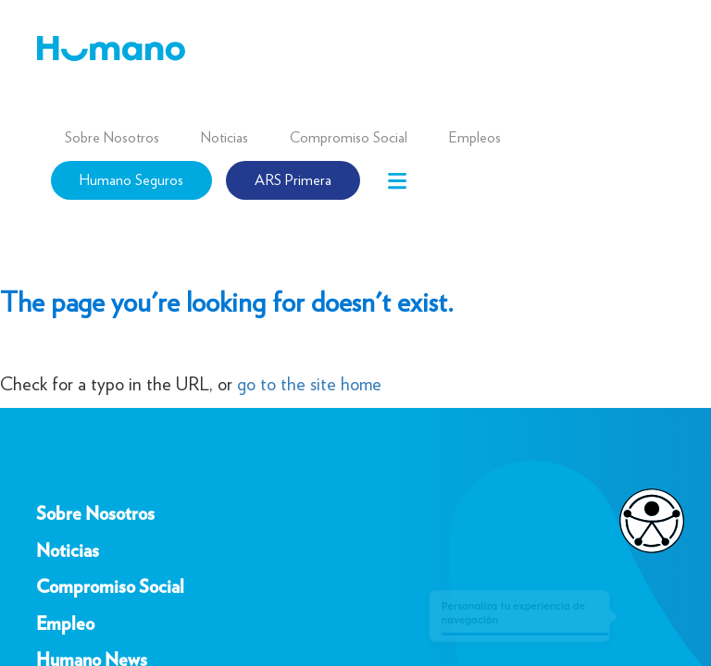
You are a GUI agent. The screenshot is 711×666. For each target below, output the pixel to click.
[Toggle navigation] (397, 180)
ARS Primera (293, 180)
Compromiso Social (348, 137)
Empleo (65, 624)
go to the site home (309, 384)
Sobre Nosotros (112, 137)
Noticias (224, 137)
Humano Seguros (131, 180)
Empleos (475, 137)
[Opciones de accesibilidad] (642, 521)
